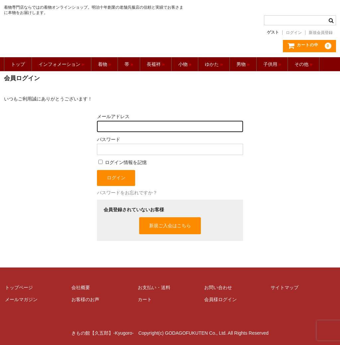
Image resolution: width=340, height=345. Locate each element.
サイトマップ (284, 287)
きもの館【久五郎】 (94, 37)
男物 (243, 64)
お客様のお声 (85, 299)
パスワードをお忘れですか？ (127, 192)
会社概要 (80, 287)
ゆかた (214, 64)
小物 (185, 64)
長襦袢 (156, 64)
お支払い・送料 (154, 287)
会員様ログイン (220, 299)
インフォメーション (61, 64)
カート (145, 299)
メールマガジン (21, 299)
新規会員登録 (321, 32)
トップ (18, 64)
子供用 (272, 64)
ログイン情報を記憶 (122, 162)
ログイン (294, 32)
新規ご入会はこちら (170, 225)
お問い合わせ (218, 287)
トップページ (19, 287)
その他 (303, 64)
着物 (104, 64)
